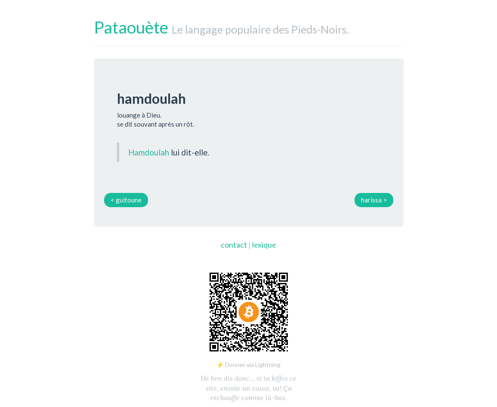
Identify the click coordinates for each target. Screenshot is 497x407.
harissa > (374, 200)
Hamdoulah (148, 152)
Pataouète (131, 27)
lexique (264, 244)
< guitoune (126, 200)
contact (234, 244)
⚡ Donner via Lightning (248, 364)
